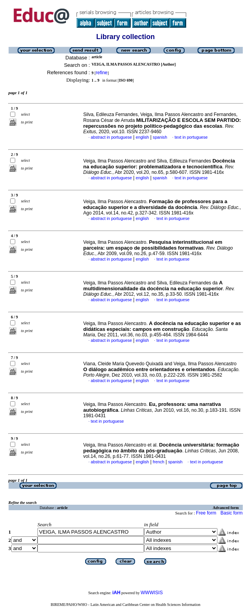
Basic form (232, 513)
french (158, 461)
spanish (160, 137)
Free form (206, 513)
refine (101, 72)
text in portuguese (191, 137)
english (142, 137)
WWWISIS (152, 592)
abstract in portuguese (111, 137)
